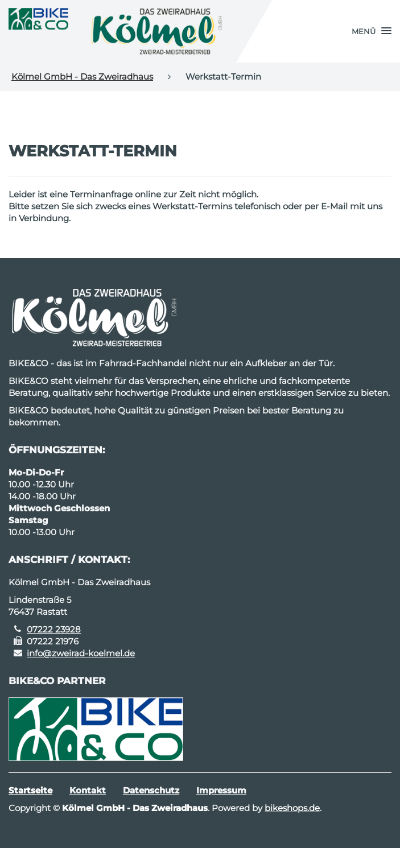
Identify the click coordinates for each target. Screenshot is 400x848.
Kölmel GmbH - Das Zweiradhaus (82, 76)
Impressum (221, 790)
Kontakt (87, 790)
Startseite (30, 790)
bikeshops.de (292, 808)
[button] (371, 31)
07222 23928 (54, 629)
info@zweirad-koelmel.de (81, 653)
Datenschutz (151, 790)
